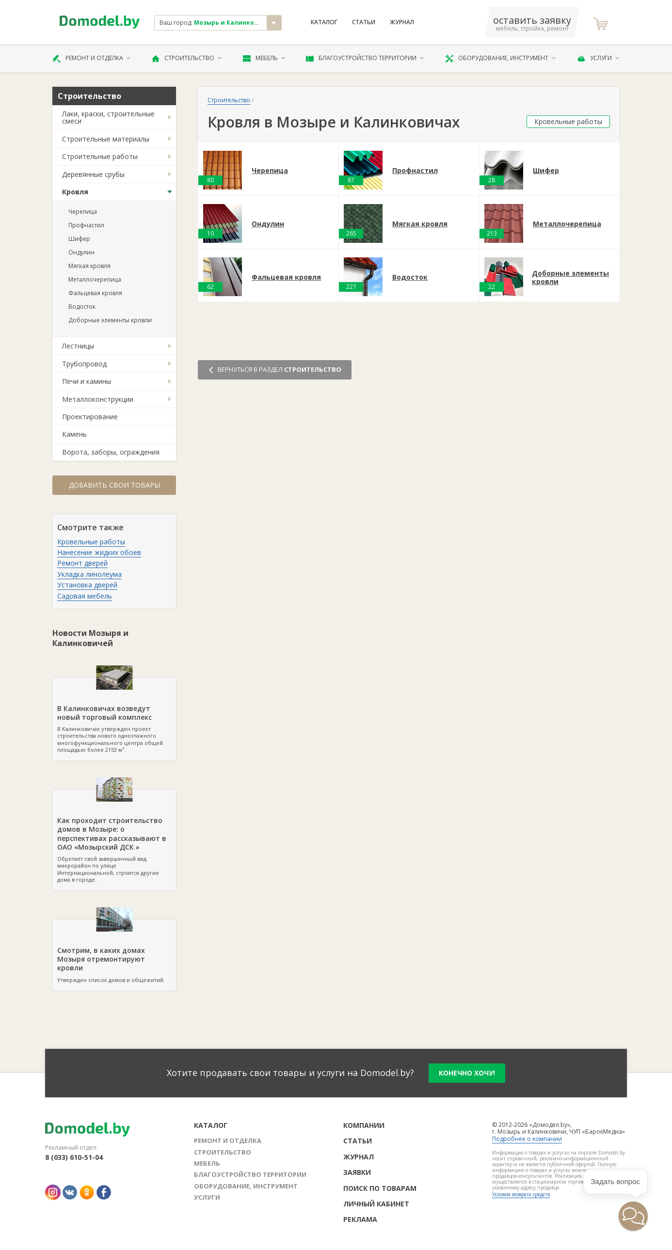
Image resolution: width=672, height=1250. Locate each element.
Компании (363, 1125)
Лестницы (78, 345)
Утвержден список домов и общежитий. (114, 951)
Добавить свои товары (114, 485)
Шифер (79, 239)
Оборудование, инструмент (500, 58)
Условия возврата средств (521, 1194)
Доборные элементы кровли (110, 320)
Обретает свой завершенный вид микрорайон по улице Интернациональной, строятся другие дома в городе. (114, 836)
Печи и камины (86, 381)
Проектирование (90, 416)
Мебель (264, 58)
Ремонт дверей (82, 563)
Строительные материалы (105, 138)
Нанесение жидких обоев (99, 552)
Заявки (357, 1172)
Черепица (82, 211)
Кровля (75, 191)
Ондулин (81, 252)
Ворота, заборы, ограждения (111, 452)
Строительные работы (100, 156)
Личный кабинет (376, 1203)
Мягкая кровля (89, 266)
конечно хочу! (467, 1072)
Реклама (360, 1219)
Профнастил (86, 225)
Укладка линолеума (89, 574)
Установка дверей (87, 584)
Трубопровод (84, 363)
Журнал (402, 22)
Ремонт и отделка (91, 58)
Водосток (82, 306)
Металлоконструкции (97, 399)
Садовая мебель (84, 596)
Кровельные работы (91, 541)
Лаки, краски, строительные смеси (108, 117)
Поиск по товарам (379, 1188)
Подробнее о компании (527, 1139)
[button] (633, 1216)
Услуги (598, 58)
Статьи (363, 22)
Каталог (324, 22)
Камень (74, 434)
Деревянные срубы (93, 174)
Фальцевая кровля (95, 293)
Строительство (187, 58)
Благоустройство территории (365, 58)
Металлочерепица (94, 279)
